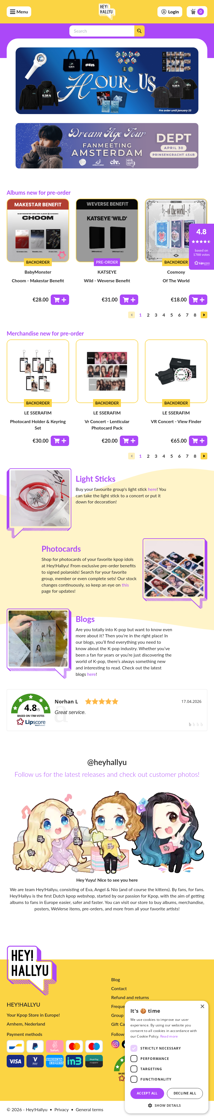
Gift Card (120, 1080)
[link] (107, 710)
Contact (119, 1044)
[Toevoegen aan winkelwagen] (60, 300)
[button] (204, 315)
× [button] (202, 1007)
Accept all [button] (147, 1093)
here (152, 489)
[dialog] (166, 1057)
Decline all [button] (185, 1093)
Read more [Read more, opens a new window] (169, 1036)
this (125, 584)
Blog (115, 1035)
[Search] (139, 31)
